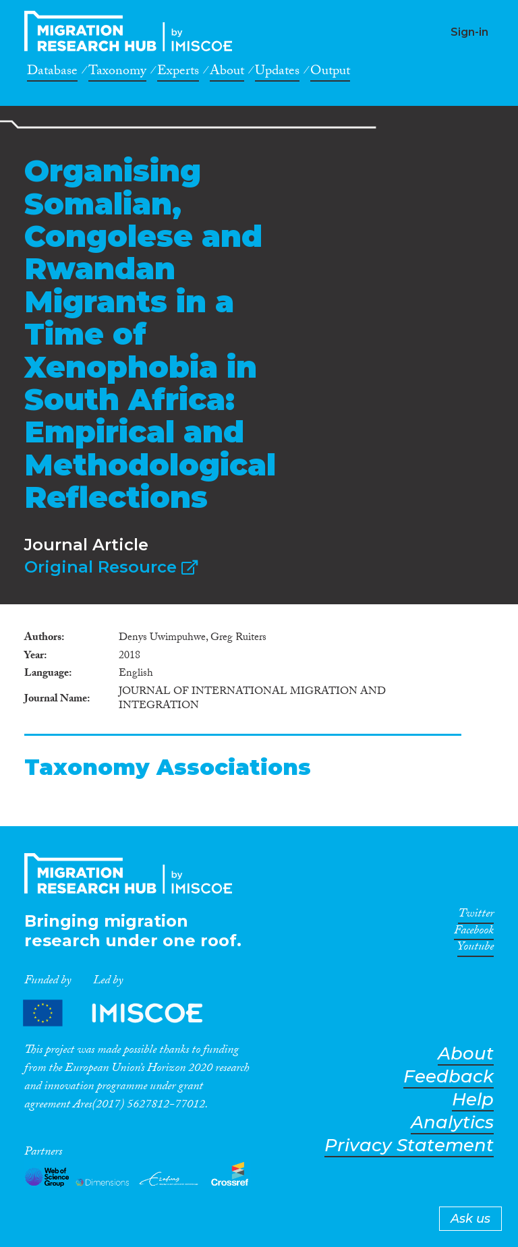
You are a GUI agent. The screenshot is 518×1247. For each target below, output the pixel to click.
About (227, 73)
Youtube (475, 949)
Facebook (474, 933)
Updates (277, 73)
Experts (178, 73)
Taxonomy (117, 73)
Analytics (452, 1122)
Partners (124, 1012)
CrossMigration (132, 31)
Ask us (470, 1218)
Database (52, 73)
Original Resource (111, 567)
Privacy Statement (409, 1145)
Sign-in (469, 32)
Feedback (448, 1076)
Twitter (476, 916)
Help (473, 1099)
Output (330, 73)
